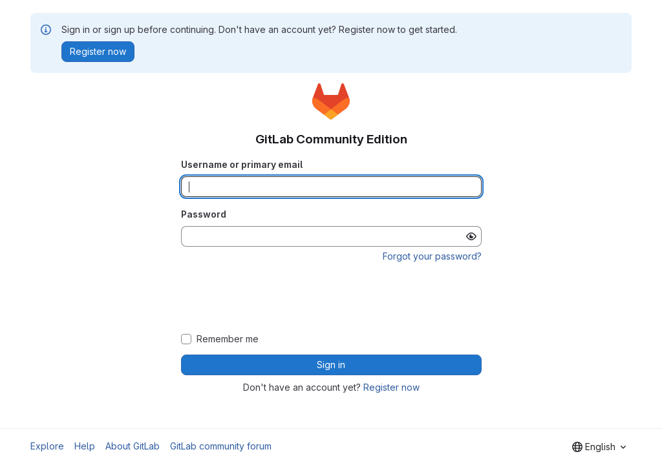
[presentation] (331, 298)
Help (84, 445)
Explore (47, 445)
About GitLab (132, 445)
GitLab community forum (221, 445)
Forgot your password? (432, 256)
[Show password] (471, 236)
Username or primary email (242, 164)
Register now (391, 387)
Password (203, 214)
